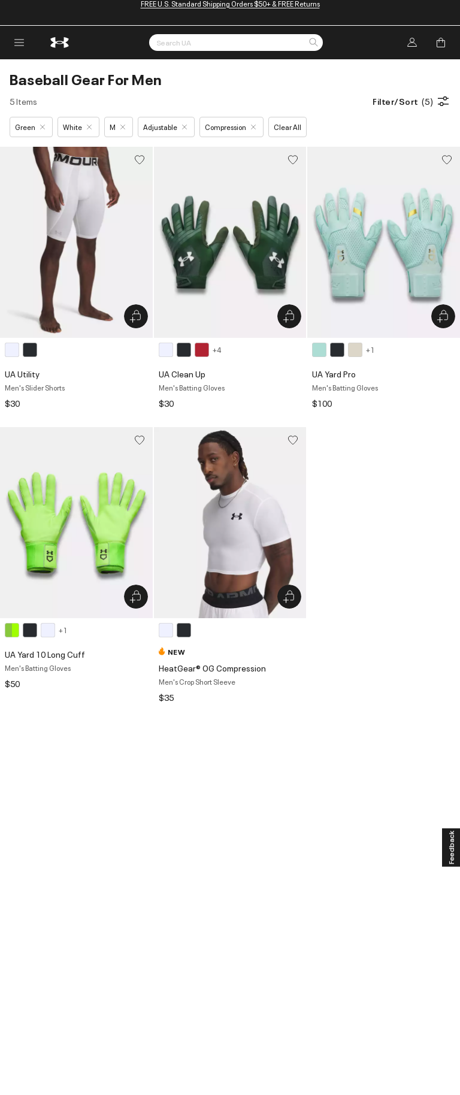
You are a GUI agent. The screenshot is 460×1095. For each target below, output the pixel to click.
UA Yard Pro (334, 373)
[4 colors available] (343, 350)
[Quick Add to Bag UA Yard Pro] (443, 316)
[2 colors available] (23, 350)
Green (30, 127)
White (77, 127)
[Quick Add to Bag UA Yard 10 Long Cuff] (136, 597)
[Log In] (412, 42)
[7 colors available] (190, 350)
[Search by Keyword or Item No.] (236, 42)
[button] (313, 43)
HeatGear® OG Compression (212, 667)
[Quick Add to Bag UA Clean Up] (289, 316)
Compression (230, 127)
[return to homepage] (60, 42)
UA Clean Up (182, 373)
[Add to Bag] (440, 42)
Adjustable (165, 127)
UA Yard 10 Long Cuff (45, 654)
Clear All (287, 127)
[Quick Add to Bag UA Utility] (136, 316)
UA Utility (22, 373)
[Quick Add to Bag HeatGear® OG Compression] (289, 597)
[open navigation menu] (19, 42)
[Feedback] (451, 847)
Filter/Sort (411, 101)
